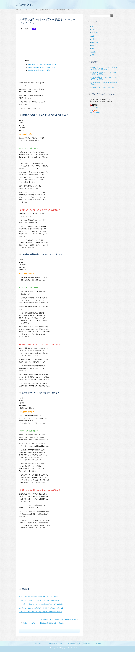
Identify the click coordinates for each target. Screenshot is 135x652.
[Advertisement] (49, 45)
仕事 (34, 29)
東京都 (93, 52)
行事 (92, 55)
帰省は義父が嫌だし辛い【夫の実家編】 (103, 87)
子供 (92, 46)
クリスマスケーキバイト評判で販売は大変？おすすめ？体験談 (38, 597)
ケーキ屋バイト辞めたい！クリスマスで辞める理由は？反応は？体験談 (41, 604)
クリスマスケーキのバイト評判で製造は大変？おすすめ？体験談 (39, 600)
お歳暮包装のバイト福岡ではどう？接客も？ (39, 70)
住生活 (93, 39)
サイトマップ (39, 644)
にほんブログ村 (95, 113)
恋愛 (92, 49)
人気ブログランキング (96, 107)
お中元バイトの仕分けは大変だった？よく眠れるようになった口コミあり (42, 608)
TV (92, 27)
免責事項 (99, 644)
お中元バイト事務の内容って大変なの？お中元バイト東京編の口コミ (40, 612)
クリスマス (94, 33)
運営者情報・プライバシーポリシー (79, 644)
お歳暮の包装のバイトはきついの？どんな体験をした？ (42, 65)
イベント (94, 30)
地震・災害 (94, 42)
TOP (23, 10)
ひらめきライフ (27, 4)
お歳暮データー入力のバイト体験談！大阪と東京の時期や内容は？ (42, 623)
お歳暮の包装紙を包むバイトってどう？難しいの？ (41, 67)
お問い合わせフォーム (55, 644)
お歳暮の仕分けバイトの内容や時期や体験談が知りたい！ (59, 619)
